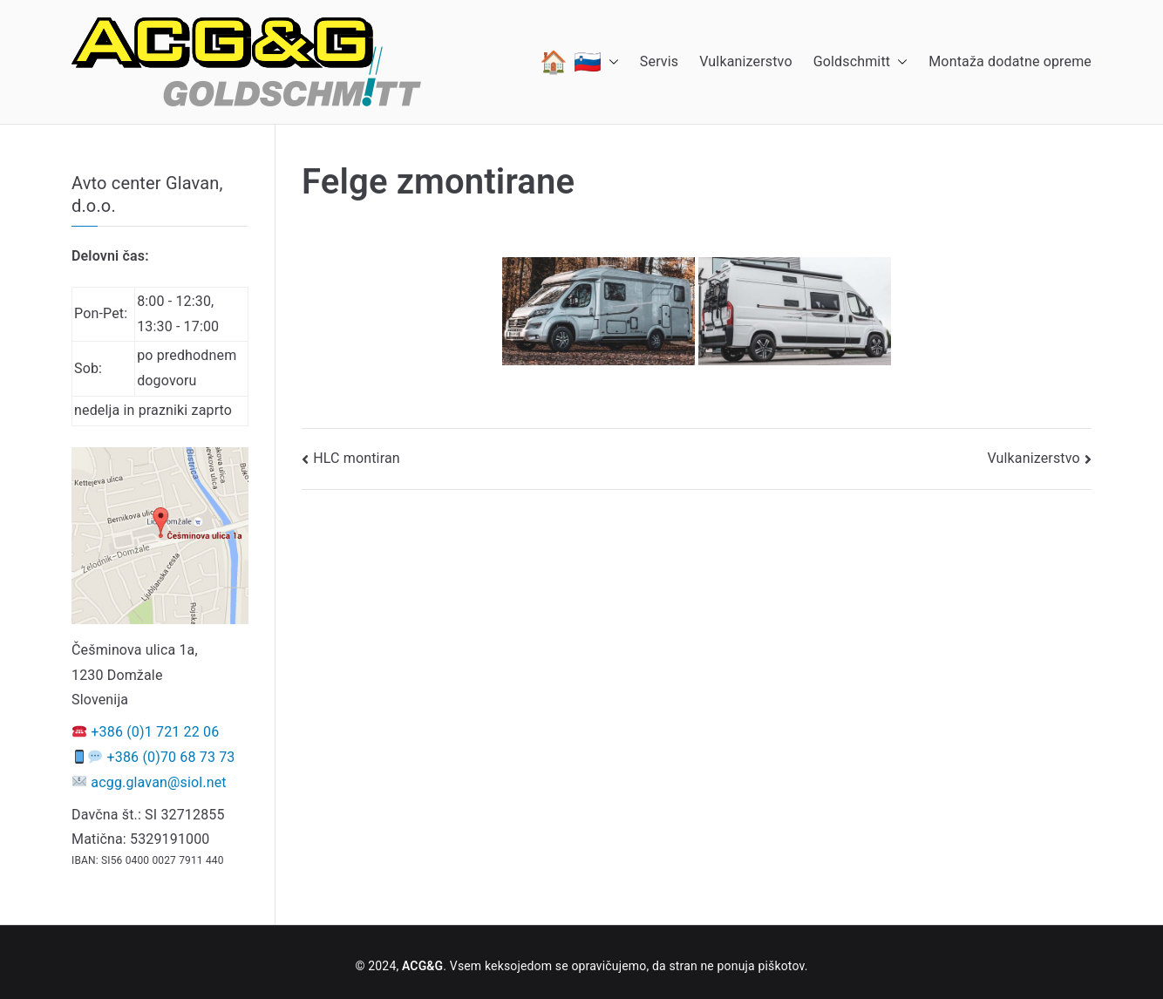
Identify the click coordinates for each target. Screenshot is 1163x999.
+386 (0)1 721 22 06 (155, 732)
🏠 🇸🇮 (579, 62)
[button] (610, 62)
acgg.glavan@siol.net (158, 782)
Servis (659, 61)
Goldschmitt (860, 62)
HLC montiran (356, 458)
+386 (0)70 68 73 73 (171, 757)
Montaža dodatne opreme (1010, 61)
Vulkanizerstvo (745, 61)
